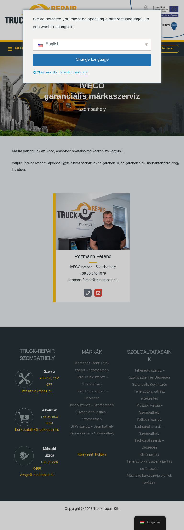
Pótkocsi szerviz (149, 420)
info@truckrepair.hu (37, 391)
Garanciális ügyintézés (149, 385)
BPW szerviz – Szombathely (92, 426)
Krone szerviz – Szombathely (92, 433)
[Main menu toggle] (16, 49)
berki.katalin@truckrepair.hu (37, 430)
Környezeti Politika (92, 455)
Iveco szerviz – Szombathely (92, 405)
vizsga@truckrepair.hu (37, 475)
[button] (167, 49)
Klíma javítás (149, 455)
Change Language (92, 60)
